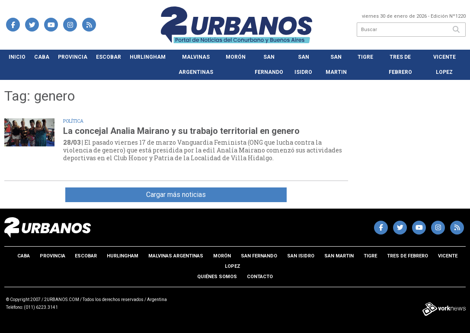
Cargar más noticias (176, 194)
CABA (41, 57)
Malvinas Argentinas (196, 64)
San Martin (336, 64)
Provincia (72, 57)
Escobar (108, 57)
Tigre (365, 57)
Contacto (260, 276)
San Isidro (303, 64)
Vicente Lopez (444, 64)
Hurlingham (148, 57)
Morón (236, 57)
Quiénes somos (217, 276)
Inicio (17, 57)
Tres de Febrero (400, 64)
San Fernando (269, 64)
